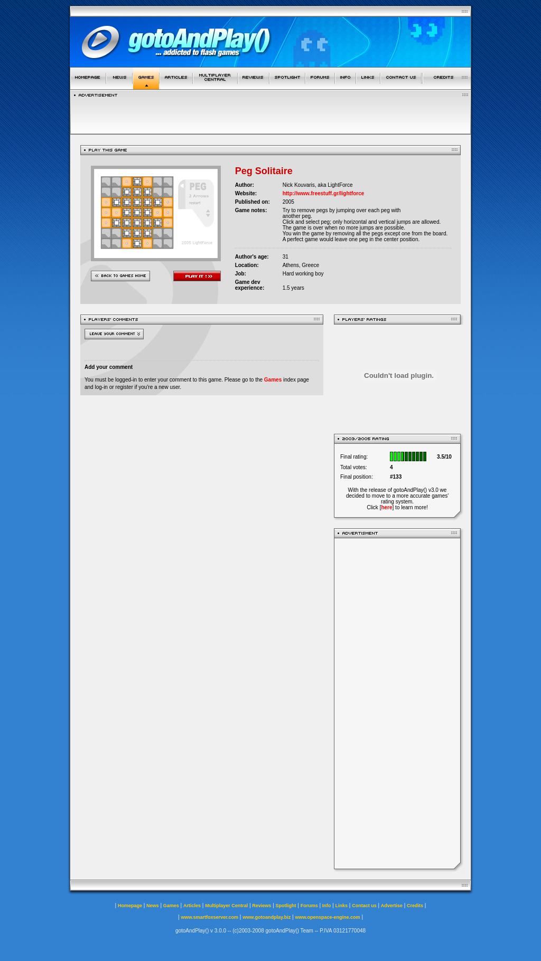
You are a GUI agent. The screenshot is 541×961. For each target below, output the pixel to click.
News (152, 905)
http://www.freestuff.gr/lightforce (324, 193)
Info (326, 905)
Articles (192, 905)
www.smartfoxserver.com (209, 917)
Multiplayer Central (226, 905)
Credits (415, 905)
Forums (309, 905)
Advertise (392, 905)
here (386, 507)
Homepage (130, 905)
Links (341, 905)
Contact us (364, 905)
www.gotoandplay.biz (266, 917)
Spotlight (286, 905)
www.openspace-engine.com (327, 917)
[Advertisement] (397, 703)
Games (273, 380)
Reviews (261, 905)
